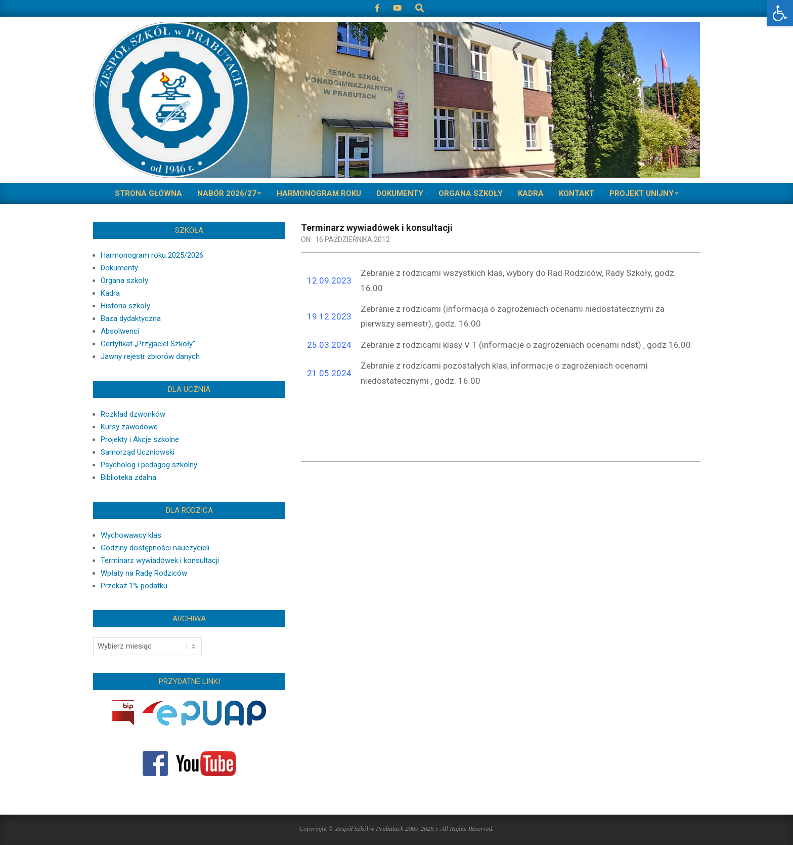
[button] (780, 13)
